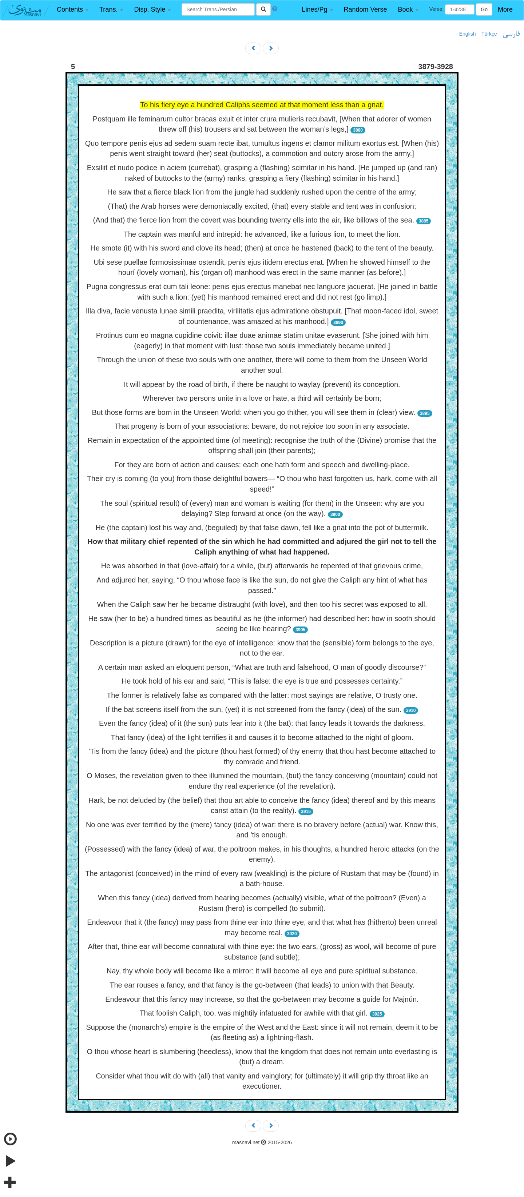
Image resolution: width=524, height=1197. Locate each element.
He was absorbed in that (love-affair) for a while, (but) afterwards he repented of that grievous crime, (262, 566)
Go (484, 9)
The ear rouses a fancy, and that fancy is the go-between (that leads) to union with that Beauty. (262, 985)
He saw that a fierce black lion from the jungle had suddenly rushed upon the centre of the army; (262, 192)
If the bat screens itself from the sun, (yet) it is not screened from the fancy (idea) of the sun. (254, 709)
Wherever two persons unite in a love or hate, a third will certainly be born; (262, 398)
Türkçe (489, 34)
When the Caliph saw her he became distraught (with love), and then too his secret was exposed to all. (262, 604)
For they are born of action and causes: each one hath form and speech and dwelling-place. (262, 465)
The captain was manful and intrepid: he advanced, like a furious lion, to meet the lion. (262, 234)
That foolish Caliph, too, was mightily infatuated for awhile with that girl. (253, 1013)
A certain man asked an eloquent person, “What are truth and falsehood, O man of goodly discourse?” (262, 667)
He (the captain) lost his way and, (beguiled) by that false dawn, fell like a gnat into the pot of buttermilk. (262, 528)
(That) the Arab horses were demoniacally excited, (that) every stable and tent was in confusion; (262, 206)
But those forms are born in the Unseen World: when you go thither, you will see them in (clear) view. (253, 412)
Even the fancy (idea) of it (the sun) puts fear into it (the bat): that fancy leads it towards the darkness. (262, 723)
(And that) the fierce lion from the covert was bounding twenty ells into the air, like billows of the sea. (253, 220)
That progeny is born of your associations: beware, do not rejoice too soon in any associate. (262, 426)
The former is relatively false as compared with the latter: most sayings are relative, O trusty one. (262, 695)
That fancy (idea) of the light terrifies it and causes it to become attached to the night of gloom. (262, 737)
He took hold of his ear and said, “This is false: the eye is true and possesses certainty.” (262, 681)
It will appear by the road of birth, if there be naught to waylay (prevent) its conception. (262, 384)
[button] (72, 9)
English (467, 34)
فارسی (511, 34)
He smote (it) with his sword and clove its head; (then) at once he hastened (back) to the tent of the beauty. (261, 248)
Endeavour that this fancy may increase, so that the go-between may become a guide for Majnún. (262, 999)
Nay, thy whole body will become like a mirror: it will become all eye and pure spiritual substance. (262, 971)
